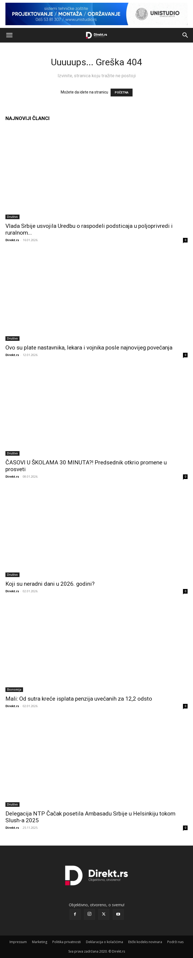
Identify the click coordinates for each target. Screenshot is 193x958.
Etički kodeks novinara (145, 942)
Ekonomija (14, 689)
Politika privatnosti (66, 942)
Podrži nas (175, 942)
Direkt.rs (12, 240)
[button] (9, 35)
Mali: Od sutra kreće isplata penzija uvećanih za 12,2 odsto (78, 698)
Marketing (39, 942)
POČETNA (121, 92)
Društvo (12, 217)
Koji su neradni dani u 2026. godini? (50, 584)
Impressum (18, 942)
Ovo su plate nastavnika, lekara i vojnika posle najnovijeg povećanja (88, 347)
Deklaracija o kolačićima (104, 942)
